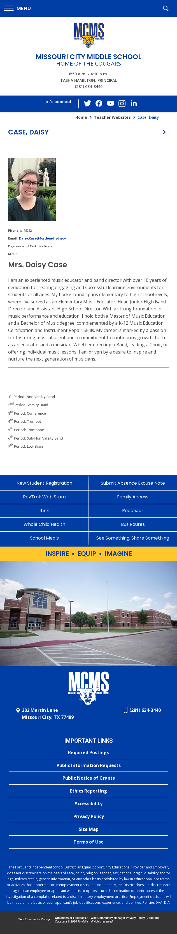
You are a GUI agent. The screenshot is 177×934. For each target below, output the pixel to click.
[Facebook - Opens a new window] (99, 104)
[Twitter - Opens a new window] (88, 103)
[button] (17, 8)
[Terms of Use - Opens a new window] (88, 842)
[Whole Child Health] (44, 524)
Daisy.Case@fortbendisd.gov (42, 238)
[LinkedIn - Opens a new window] (133, 103)
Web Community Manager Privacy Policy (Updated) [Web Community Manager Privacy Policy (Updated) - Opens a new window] (125, 917)
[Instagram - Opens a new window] (121, 104)
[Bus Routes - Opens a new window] (132, 524)
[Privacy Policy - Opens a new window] (88, 816)
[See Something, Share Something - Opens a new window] (132, 538)
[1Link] (44, 510)
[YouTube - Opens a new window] (110, 104)
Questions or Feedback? (71, 917)
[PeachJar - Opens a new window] (132, 510)
